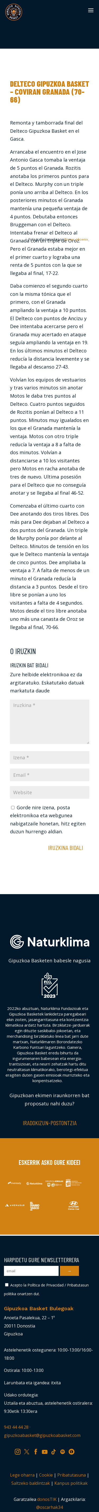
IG (19, 1451)
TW (29, 1451)
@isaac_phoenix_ (76, 239)
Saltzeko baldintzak (30, 1483)
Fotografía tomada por (59, 239)
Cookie (46, 1475)
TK (55, 1451)
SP (64, 1451)
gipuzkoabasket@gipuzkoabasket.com (42, 1435)
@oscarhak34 (49, 1507)
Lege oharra (22, 1475)
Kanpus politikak (71, 1483)
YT (46, 1451)
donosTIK (46, 1499)
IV (73, 1451)
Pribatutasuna (71, 1475)
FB (37, 1451)
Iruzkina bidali (65, 847)
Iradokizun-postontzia (50, 1123)
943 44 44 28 (16, 1427)
